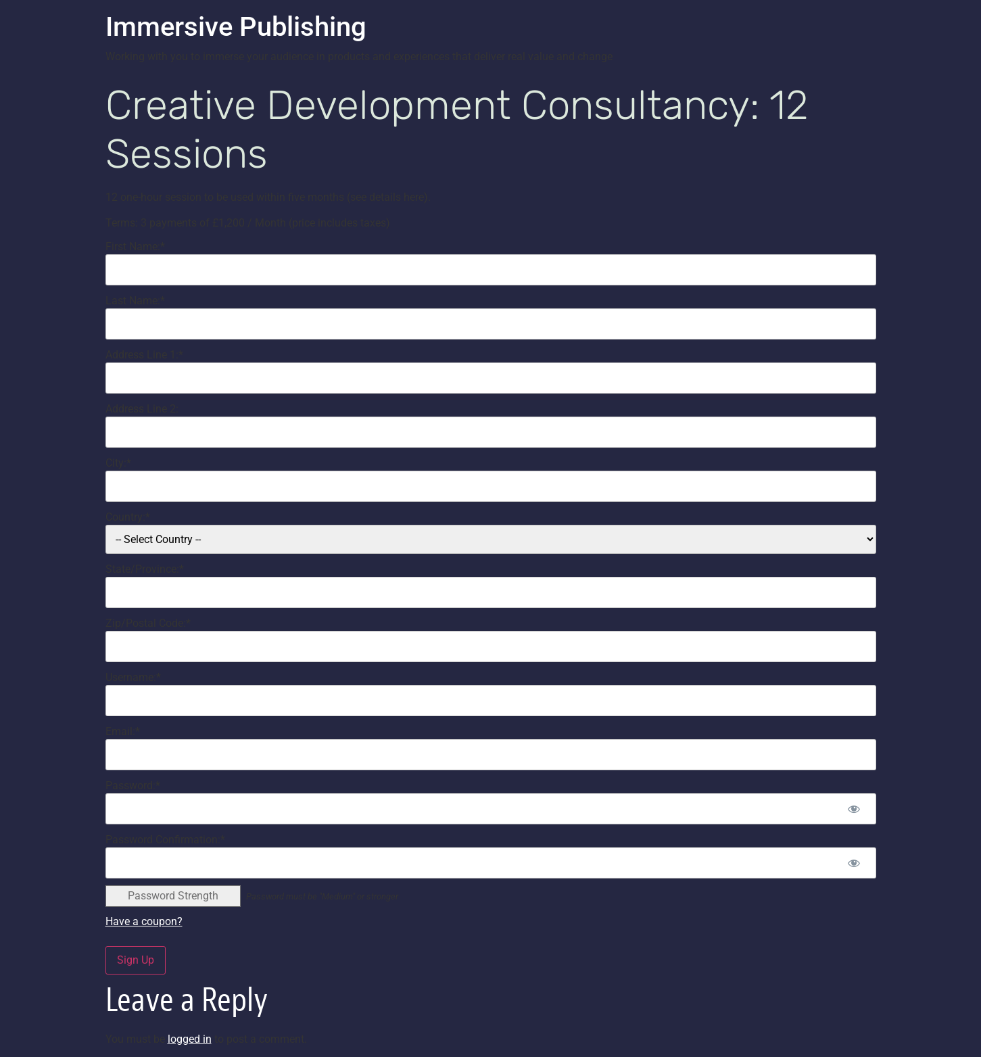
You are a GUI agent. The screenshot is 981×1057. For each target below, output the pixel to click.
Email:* (122, 731)
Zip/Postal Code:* (148, 623)
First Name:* (135, 246)
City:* (118, 462)
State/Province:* (144, 569)
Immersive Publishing (235, 27)
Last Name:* (135, 300)
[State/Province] (490, 592)
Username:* (133, 677)
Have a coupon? (144, 921)
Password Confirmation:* (165, 839)
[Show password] (854, 808)
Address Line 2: (141, 408)
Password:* (132, 785)
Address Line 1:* (144, 354)
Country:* (127, 517)
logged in (190, 1039)
